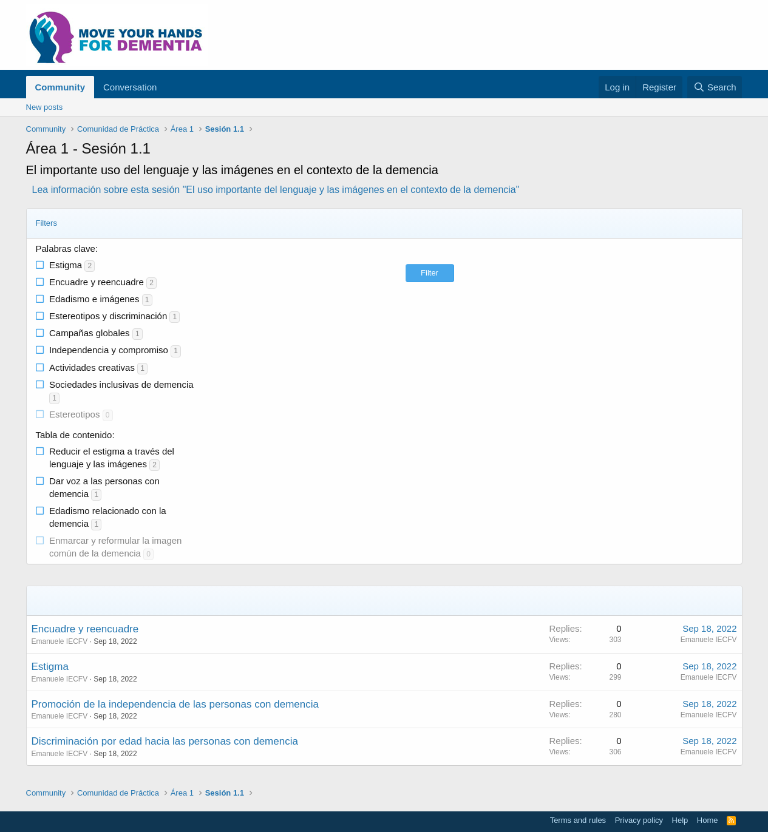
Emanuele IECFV (60, 641)
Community (60, 87)
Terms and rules (578, 820)
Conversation (130, 87)
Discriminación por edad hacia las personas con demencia (165, 741)
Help (680, 820)
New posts (44, 107)
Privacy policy (639, 820)
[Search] (715, 87)
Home (707, 820)
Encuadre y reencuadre (85, 629)
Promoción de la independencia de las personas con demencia (175, 704)
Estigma (50, 666)
